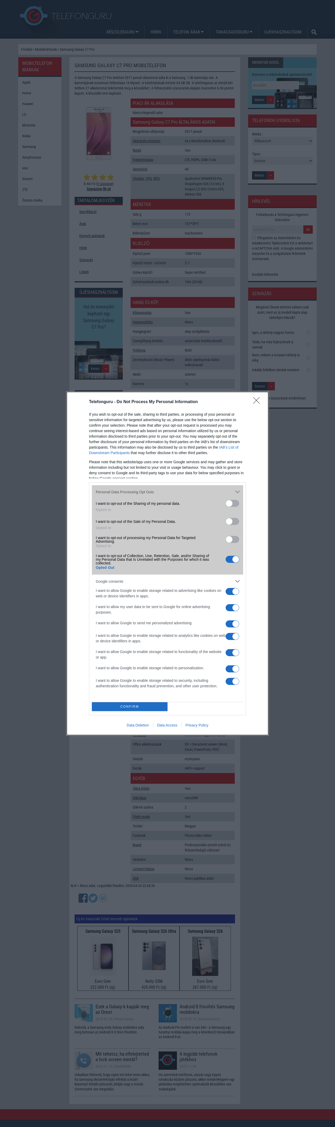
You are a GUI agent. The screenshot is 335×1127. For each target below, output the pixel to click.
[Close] (258, 402)
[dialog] (167, 563)
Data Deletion (138, 725)
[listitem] (167, 492)
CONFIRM (129, 707)
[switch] (232, 503)
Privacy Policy (197, 725)
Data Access (167, 725)
